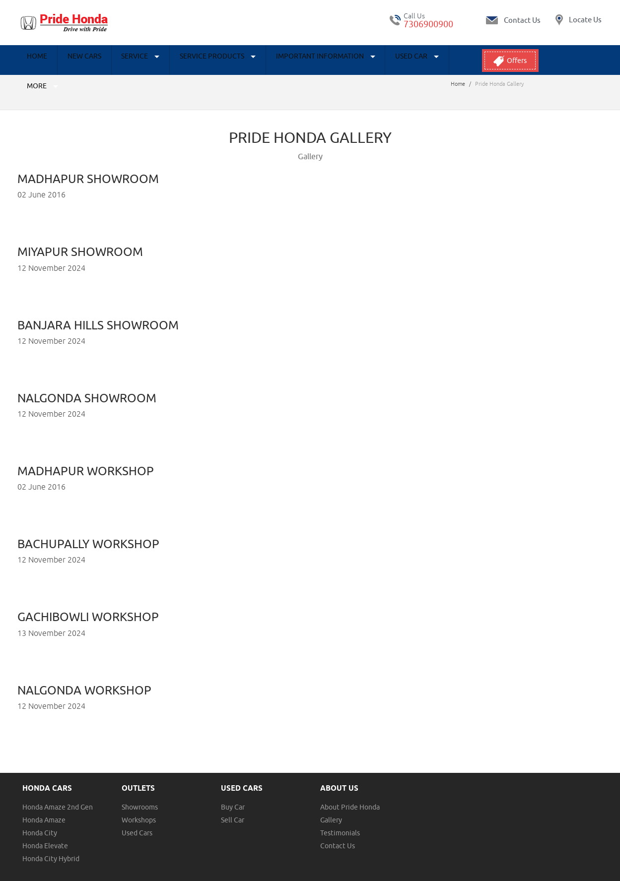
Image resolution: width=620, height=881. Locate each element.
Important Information (291, 60)
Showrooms (140, 790)
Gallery (331, 803)
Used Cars (137, 815)
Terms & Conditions (43, 874)
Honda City (39, 815)
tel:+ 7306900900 (395, 20)
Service (121, 60)
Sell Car (232, 803)
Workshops (139, 803)
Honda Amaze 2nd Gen (57, 790)
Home (33, 60)
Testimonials (340, 815)
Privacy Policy (93, 874)
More (424, 60)
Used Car (375, 60)
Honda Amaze (44, 803)
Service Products (191, 60)
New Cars (73, 60)
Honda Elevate (45, 828)
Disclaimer (131, 874)
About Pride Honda (350, 790)
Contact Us (337, 828)
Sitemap (162, 874)
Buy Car (233, 790)
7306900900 (428, 24)
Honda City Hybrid (50, 841)
